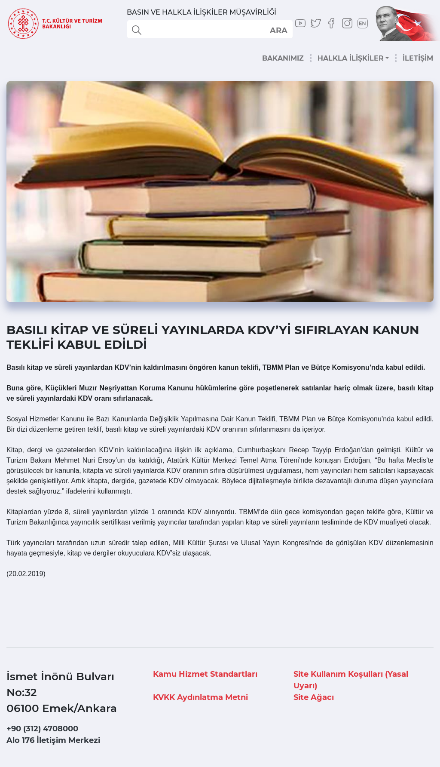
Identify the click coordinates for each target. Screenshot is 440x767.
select (278, 30)
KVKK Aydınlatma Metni (200, 697)
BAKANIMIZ (283, 58)
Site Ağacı (313, 697)
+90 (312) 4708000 (42, 728)
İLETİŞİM (418, 58)
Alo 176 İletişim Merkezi (53, 740)
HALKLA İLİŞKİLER (351, 58)
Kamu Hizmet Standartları (205, 674)
